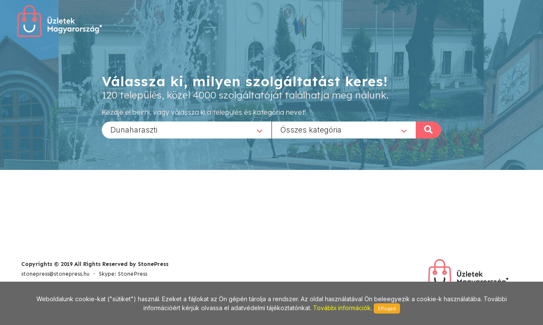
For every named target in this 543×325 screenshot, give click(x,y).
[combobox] (187, 129)
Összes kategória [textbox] (310, 129)
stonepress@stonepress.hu (55, 274)
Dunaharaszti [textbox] (133, 129)
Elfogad (387, 308)
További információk (342, 307)
